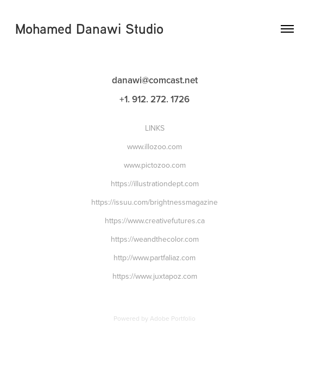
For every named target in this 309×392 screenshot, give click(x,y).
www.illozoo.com (154, 146)
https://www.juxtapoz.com (154, 276)
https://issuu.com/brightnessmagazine (154, 202)
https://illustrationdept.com (155, 183)
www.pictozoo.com (155, 165)
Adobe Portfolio (173, 318)
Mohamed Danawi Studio (89, 28)
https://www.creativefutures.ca (155, 220)
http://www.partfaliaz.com (154, 257)
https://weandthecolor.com (155, 239)
